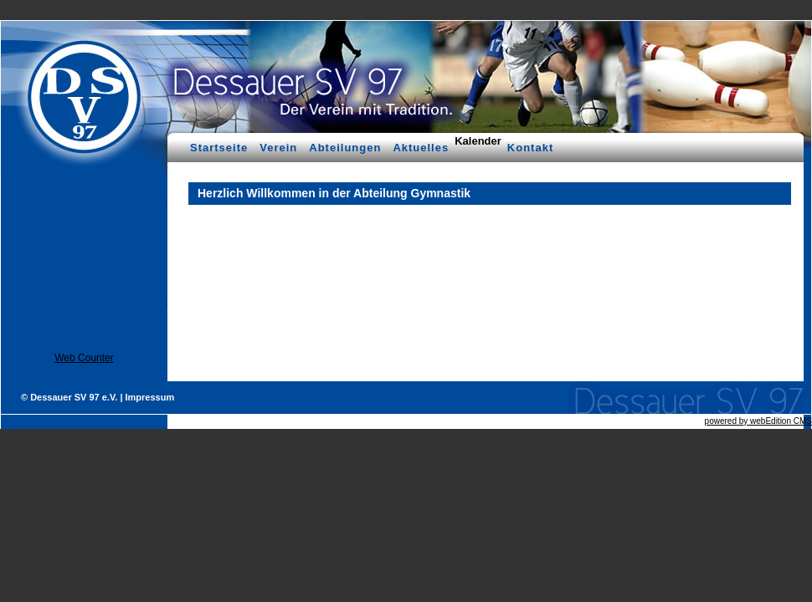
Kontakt (530, 147)
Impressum (150, 397)
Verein (278, 147)
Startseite (219, 147)
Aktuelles (421, 147)
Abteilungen (345, 147)
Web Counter (83, 358)
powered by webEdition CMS (758, 421)
